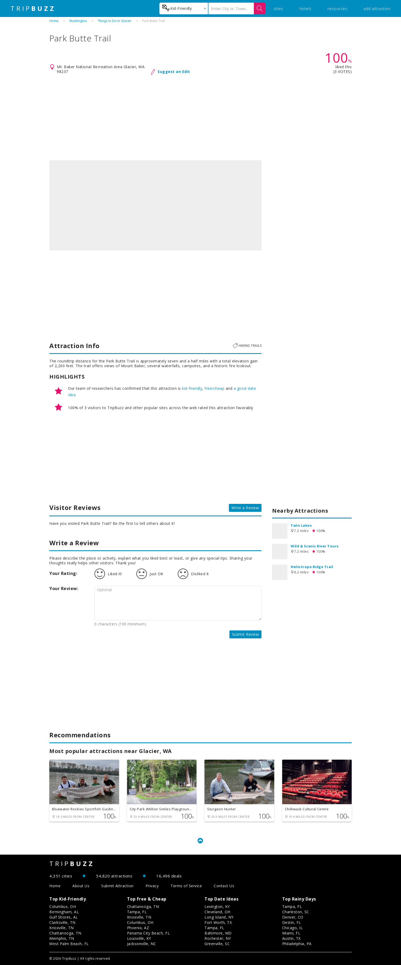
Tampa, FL (137, 911)
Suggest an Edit (174, 71)
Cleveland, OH (217, 911)
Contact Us (224, 885)
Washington (78, 21)
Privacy (152, 885)
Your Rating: (63, 573)
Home (54, 21)
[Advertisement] (200, 118)
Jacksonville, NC (141, 943)
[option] (155, 205)
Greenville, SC (217, 943)
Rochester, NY (217, 938)
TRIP (33, 8)
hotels (305, 8)
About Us (80, 885)
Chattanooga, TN (65, 933)
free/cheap (214, 388)
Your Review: (63, 588)
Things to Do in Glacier (115, 21)
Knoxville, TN (61, 927)
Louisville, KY (139, 938)
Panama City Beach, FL (148, 933)
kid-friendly (192, 388)
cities (278, 8)
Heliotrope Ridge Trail (312, 566)
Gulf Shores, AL (63, 917)
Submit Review (245, 634)
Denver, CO (292, 917)
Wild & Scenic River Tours (315, 546)
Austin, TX (291, 938)
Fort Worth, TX (218, 922)
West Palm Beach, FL (69, 943)
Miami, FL (291, 933)
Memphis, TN (61, 938)
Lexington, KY (217, 906)
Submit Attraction (117, 885)
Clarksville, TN (62, 922)
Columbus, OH (62, 906)
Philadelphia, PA (297, 943)
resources (338, 8)
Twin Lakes (301, 525)
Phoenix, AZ (138, 927)
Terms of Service (186, 885)
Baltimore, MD (218, 933)
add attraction (376, 8)
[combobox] (183, 8)
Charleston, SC (295, 911)
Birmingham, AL (64, 911)
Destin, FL (291, 922)
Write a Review (245, 507)
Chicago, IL (292, 927)
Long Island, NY (219, 917)
